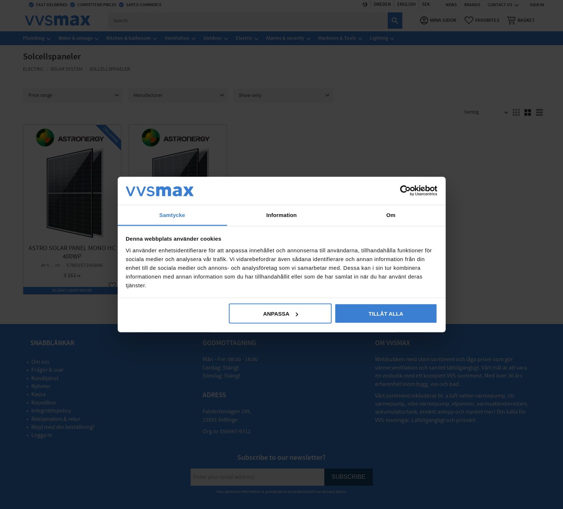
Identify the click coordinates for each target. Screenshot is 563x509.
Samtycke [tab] (172, 215)
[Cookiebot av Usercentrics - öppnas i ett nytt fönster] (405, 190)
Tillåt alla (385, 314)
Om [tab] (390, 215)
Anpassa (280, 314)
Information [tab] (281, 215)
